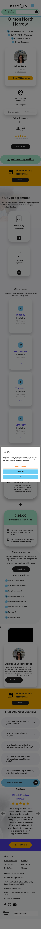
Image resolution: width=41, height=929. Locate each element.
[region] (20, 464)
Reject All (21, 471)
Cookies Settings (20, 466)
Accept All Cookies (20, 477)
